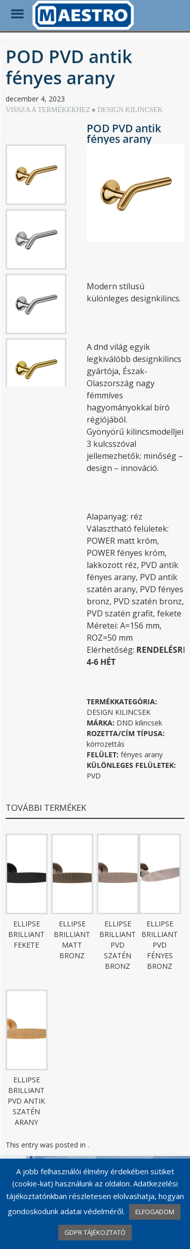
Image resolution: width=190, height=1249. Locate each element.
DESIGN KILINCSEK (130, 110)
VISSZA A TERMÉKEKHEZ (49, 110)
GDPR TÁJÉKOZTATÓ (95, 1232)
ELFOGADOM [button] (154, 1211)
